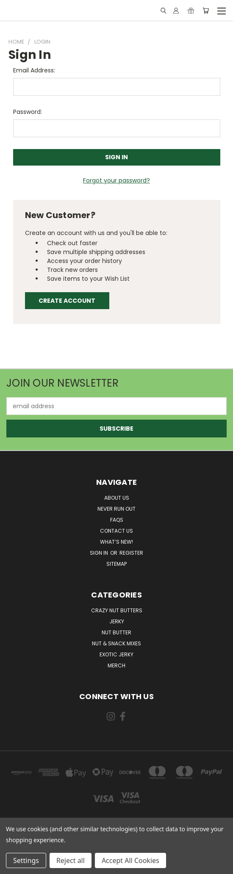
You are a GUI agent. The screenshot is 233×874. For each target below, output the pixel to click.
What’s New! (116, 541)
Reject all (70, 860)
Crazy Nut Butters (116, 610)
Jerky (116, 621)
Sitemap (116, 563)
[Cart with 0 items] (205, 10)
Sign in (99, 552)
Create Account (67, 300)
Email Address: (34, 70)
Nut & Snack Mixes (116, 643)
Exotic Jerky (116, 654)
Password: (27, 112)
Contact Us (116, 530)
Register (131, 552)
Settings (26, 860)
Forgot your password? (116, 180)
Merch (116, 665)
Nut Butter (116, 632)
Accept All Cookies (130, 860)
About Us (116, 497)
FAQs (116, 519)
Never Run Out (116, 508)
